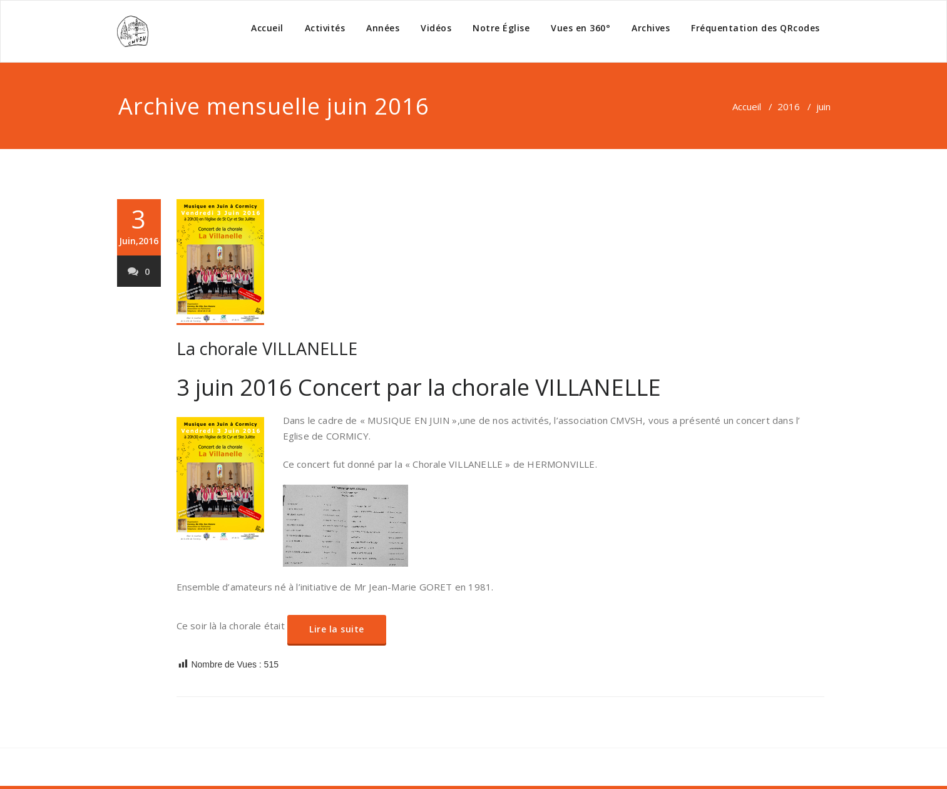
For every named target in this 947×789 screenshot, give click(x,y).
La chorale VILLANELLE (267, 348)
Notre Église (501, 28)
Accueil (267, 28)
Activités (325, 28)
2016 (788, 106)
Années (382, 28)
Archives (651, 28)
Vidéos (436, 28)
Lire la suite (336, 629)
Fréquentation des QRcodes (755, 28)
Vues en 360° (580, 28)
